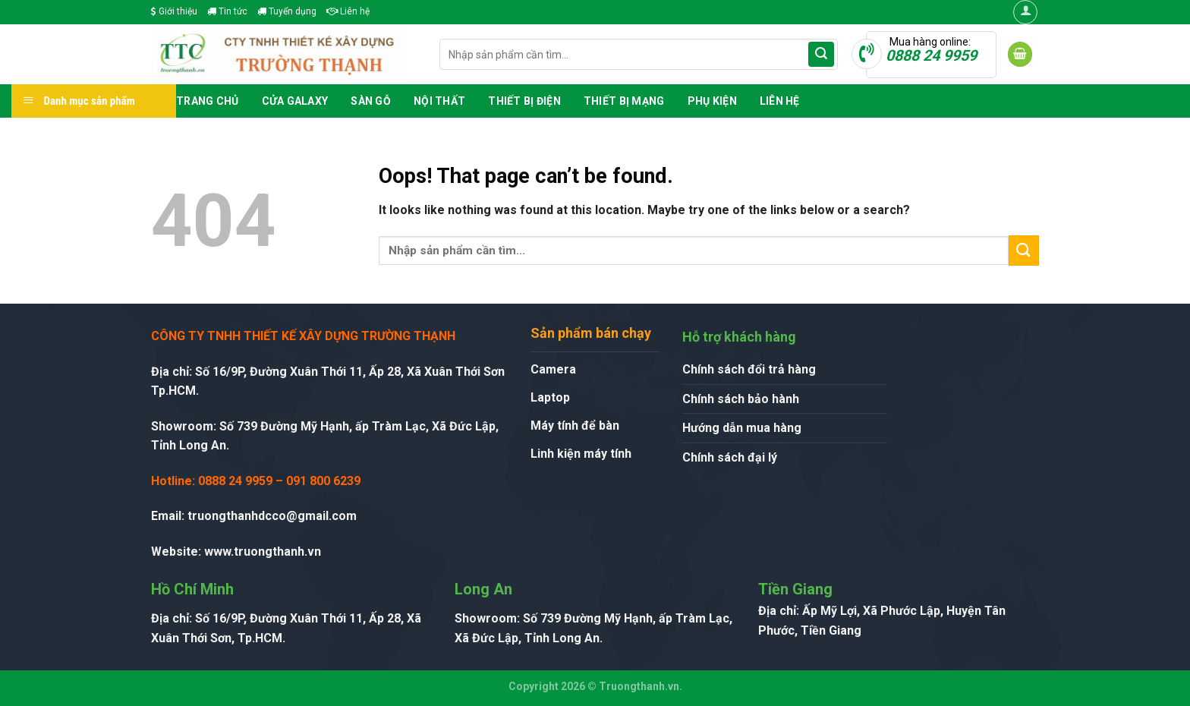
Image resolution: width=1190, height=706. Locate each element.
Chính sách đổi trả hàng (749, 369)
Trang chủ (207, 101)
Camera (553, 369)
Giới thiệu (174, 11)
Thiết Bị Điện (524, 101)
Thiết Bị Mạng (624, 101)
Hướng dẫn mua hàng (741, 428)
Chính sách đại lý (729, 457)
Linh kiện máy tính (580, 453)
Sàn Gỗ (371, 101)
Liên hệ (348, 11)
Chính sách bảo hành (740, 399)
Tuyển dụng (286, 11)
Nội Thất (439, 101)
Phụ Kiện (712, 101)
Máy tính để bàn (574, 425)
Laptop (550, 397)
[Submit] (821, 55)
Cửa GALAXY (295, 101)
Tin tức (227, 11)
